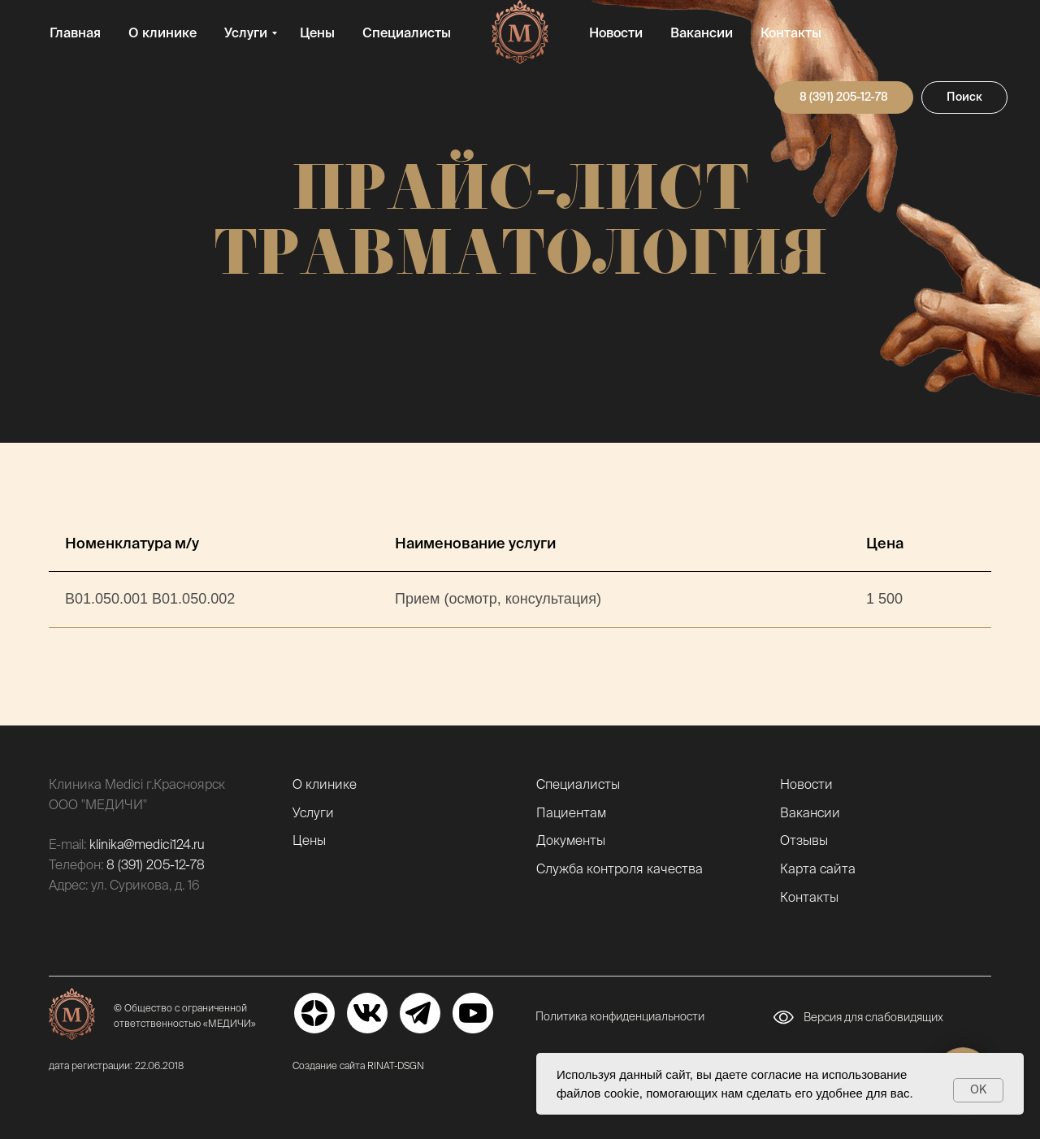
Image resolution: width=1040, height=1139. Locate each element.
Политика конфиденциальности (619, 1016)
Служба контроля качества (619, 868)
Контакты (790, 32)
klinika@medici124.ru (147, 844)
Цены (317, 32)
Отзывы (804, 840)
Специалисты (406, 32)
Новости (616, 32)
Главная (75, 32)
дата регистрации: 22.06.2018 (116, 1065)
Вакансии (701, 32)
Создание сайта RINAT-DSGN (358, 1065)
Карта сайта (818, 868)
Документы (570, 840)
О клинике (162, 32)
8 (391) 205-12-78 (155, 864)
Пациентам (571, 812)
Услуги (245, 32)
